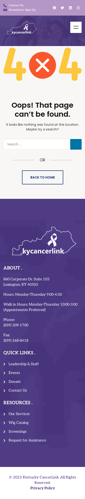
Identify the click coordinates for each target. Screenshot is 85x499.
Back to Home (42, 177)
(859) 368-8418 (15, 341)
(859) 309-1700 (15, 325)
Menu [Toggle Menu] (76, 27)
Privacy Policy (42, 488)
